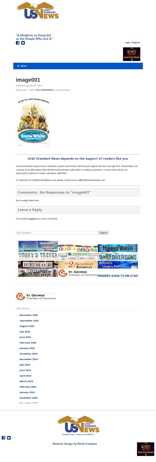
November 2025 (29, 315)
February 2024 (28, 386)
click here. (62, 173)
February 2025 (28, 342)
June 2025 (25, 337)
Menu (22, 65)
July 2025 (25, 331)
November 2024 (29, 359)
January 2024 (27, 392)
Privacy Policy (68, 434)
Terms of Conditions (85, 434)
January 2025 (27, 348)
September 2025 (29, 320)
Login (127, 42)
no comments (45, 89)
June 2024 (25, 370)
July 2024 (25, 364)
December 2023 (28, 397)
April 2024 (25, 375)
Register (136, 42)
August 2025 (27, 326)
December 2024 (28, 353)
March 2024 (26, 381)
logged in (33, 218)
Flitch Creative (87, 444)
